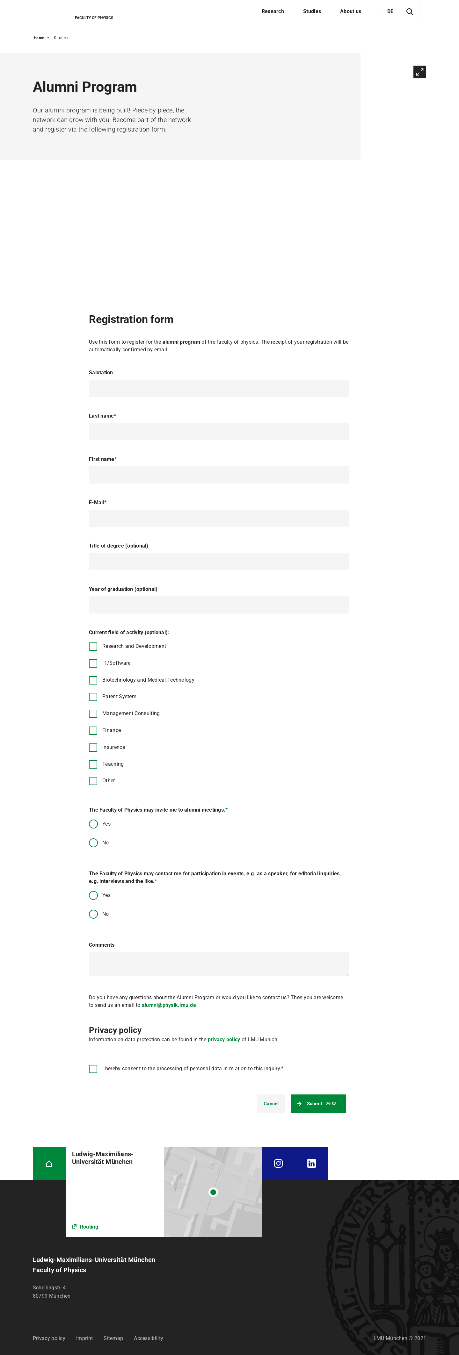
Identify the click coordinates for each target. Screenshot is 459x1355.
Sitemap (113, 1338)
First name (103, 459)
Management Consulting (131, 713)
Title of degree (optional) (119, 546)
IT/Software (116, 663)
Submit (321, 1104)
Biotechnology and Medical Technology (148, 680)
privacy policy (223, 1039)
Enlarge (419, 72)
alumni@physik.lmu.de (169, 1005)
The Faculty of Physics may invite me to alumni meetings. (158, 810)
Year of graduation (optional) (123, 589)
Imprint (84, 1338)
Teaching (113, 764)
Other (108, 781)
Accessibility (148, 1338)
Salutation (101, 372)
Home (39, 38)
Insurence (113, 747)
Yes (106, 824)
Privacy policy (49, 1338)
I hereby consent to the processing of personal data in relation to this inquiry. (192, 1068)
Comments (101, 945)
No (105, 843)
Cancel (271, 1104)
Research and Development (134, 646)
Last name (102, 416)
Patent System (119, 696)
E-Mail (97, 502)
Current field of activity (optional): (129, 632)
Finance (111, 730)
